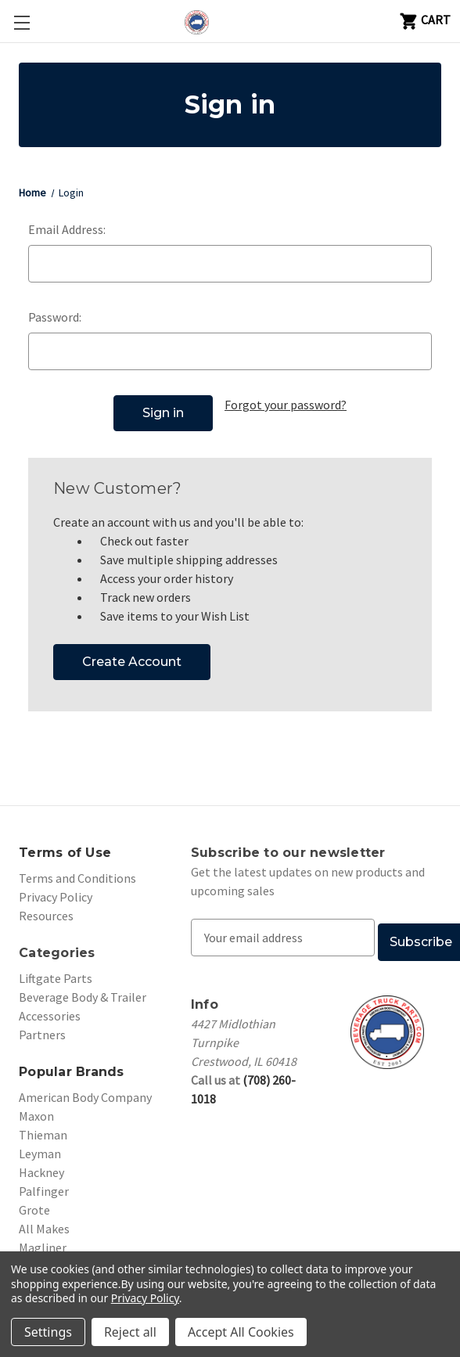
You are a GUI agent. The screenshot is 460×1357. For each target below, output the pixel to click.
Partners (42, 1027)
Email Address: (67, 229)
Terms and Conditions (77, 870)
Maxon (36, 1108)
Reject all (130, 1332)
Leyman (40, 1146)
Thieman (43, 1127)
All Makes (44, 1221)
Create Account (131, 653)
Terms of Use (65, 844)
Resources (46, 908)
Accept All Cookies (241, 1332)
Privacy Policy (55, 889)
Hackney (41, 1164)
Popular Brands (71, 1063)
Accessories (50, 1008)
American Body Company (85, 1089)
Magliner (42, 1239)
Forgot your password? (286, 404)
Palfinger (44, 1183)
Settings (48, 1332)
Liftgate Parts (55, 970)
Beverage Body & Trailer (82, 989)
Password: (54, 317)
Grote (34, 1202)
